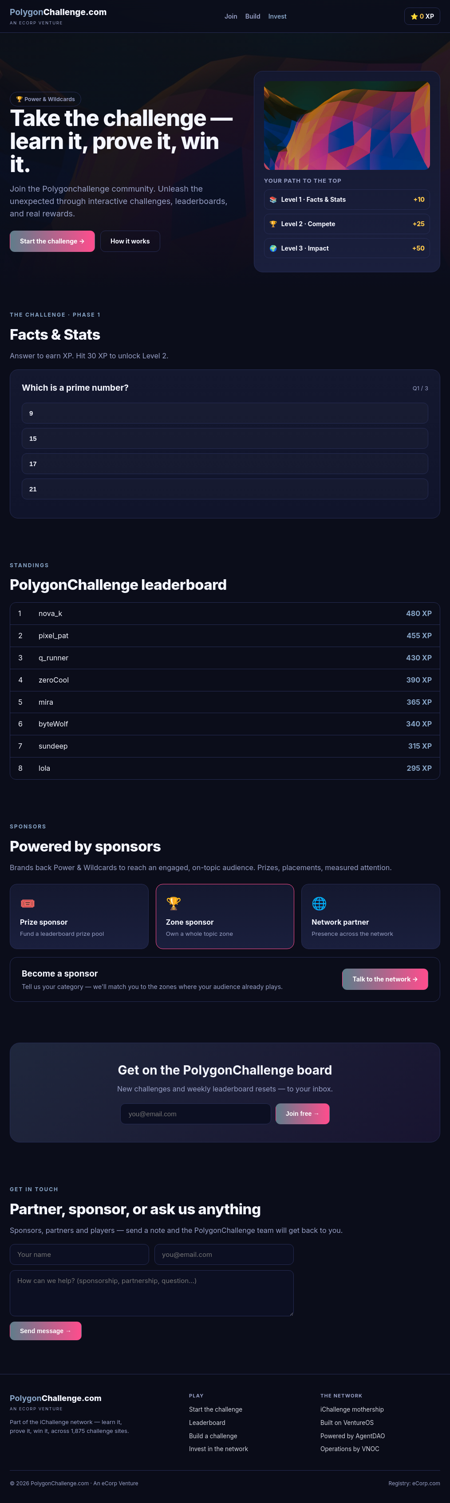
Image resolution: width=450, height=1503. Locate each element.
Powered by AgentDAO (352, 1436)
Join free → (303, 1113)
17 (33, 463)
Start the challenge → (52, 241)
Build (253, 16)
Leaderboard (207, 1422)
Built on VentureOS (347, 1422)
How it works (130, 241)
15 (33, 438)
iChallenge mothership (352, 1409)
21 (33, 489)
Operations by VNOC (349, 1448)
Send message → (45, 1330)
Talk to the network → (385, 979)
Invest (277, 16)
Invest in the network (218, 1448)
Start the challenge (215, 1409)
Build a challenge (213, 1436)
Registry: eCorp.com (414, 1483)
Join (231, 16)
